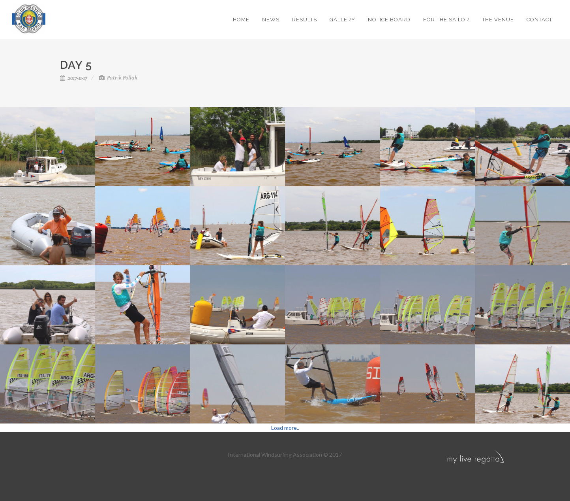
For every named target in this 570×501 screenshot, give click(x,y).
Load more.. (285, 427)
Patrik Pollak (118, 77)
